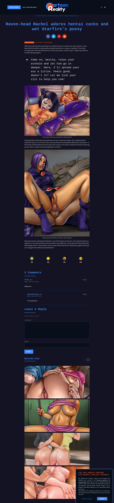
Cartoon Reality (41, 16)
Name (26, 341)
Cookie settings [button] (86, 499)
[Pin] (59, 36)
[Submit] (65, 36)
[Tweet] (53, 36)
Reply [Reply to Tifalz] (85, 280)
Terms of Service (102, 480)
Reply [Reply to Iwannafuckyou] (85, 294)
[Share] (48, 36)
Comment (28, 320)
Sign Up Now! (14, 7)
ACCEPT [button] (102, 499)
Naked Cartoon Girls (55, 16)
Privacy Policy (82, 482)
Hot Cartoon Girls (30, 7)
